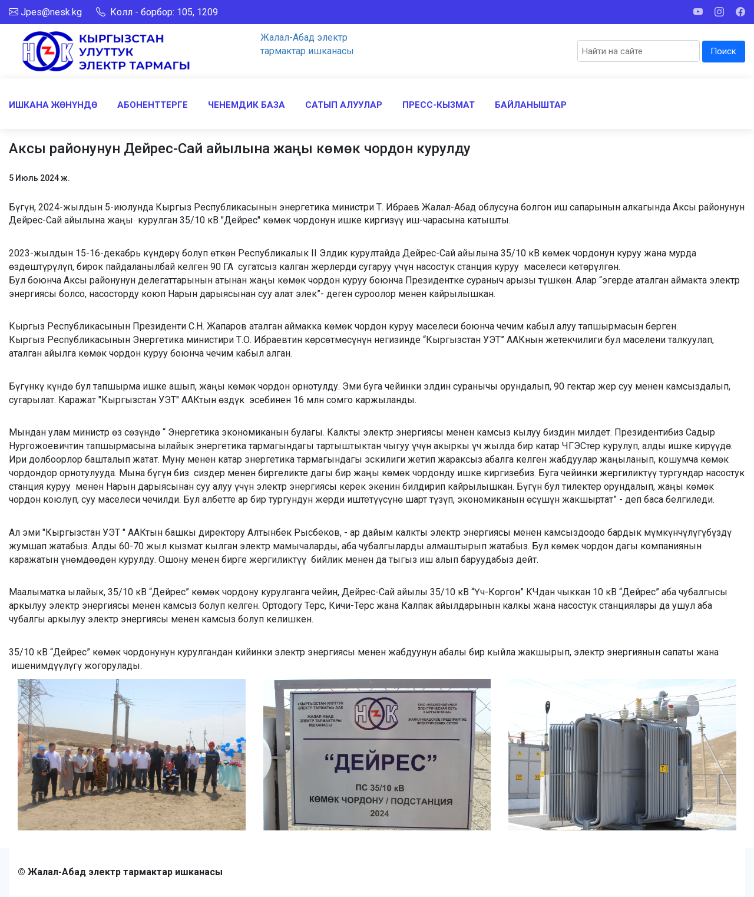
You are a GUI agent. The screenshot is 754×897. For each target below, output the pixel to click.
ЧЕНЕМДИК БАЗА (246, 105)
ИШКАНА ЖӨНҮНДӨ (53, 105)
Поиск (723, 51)
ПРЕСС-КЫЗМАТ (438, 105)
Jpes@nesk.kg (51, 12)
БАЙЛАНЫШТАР (531, 105)
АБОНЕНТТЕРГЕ (152, 105)
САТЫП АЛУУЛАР (343, 105)
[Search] (638, 51)
